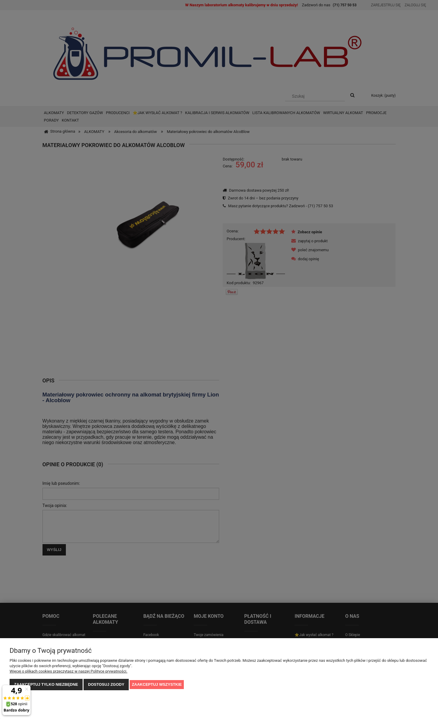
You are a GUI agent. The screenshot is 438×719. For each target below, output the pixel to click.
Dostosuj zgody (106, 684)
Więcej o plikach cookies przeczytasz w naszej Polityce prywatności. (68, 671)
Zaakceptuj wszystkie (157, 684)
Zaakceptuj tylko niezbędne (46, 684)
